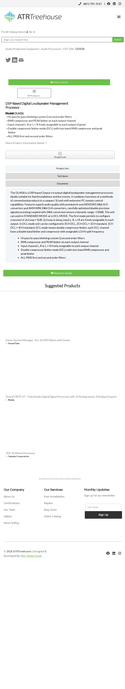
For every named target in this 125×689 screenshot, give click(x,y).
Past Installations (54, 496)
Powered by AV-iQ (73, 479)
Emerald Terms (45, 479)
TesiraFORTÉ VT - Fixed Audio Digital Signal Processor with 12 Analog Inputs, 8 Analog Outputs (61, 396)
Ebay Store (50, 509)
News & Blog (11, 523)
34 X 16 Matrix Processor (20, 453)
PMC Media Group (31, 555)
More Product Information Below (27, 143)
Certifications (12, 503)
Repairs (48, 503)
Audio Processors (51, 48)
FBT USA (68, 48)
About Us (9, 496)
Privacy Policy (58, 479)
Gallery (8, 516)
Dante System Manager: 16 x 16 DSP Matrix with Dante (38, 340)
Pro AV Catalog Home (13, 32)
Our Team (9, 509)
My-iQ (30, 32)
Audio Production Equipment (22, 48)
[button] (118, 16)
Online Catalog (52, 516)
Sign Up (103, 514)
